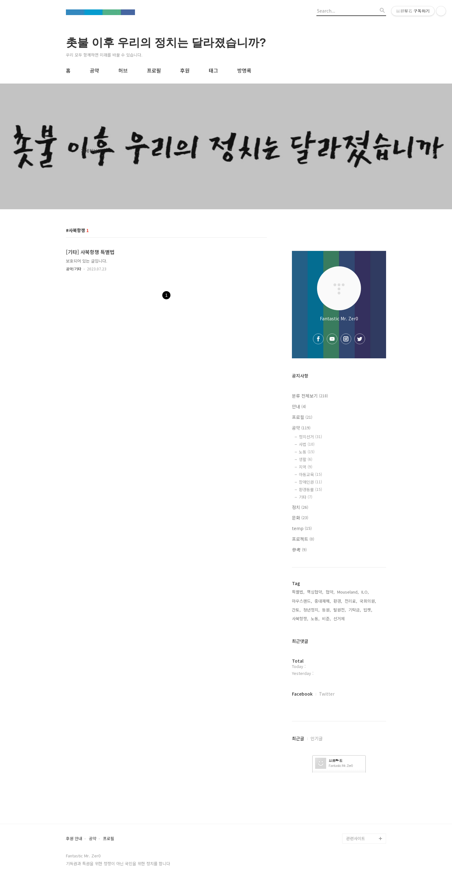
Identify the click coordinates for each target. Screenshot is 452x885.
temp (302, 528)
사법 (307, 444)
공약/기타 (73, 268)
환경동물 (310, 489)
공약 (94, 70)
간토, (296, 610)
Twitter (327, 694)
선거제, (339, 619)
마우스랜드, (302, 601)
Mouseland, (348, 592)
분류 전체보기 (310, 396)
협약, (330, 592)
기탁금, (354, 610)
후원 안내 (74, 838)
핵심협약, (315, 592)
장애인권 (310, 482)
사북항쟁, (300, 619)
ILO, (365, 592)
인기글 (316, 738)
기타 (305, 497)
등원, (326, 610)
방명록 (244, 70)
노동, (315, 619)
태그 (213, 70)
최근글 (298, 738)
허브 (123, 70)
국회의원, (368, 601)
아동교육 (310, 474)
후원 (185, 70)
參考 (299, 549)
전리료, (351, 601)
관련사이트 (355, 838)
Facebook (302, 694)
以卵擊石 (335, 760)
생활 (305, 459)
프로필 (154, 70)
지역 (305, 467)
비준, (326, 619)
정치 (300, 507)
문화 (300, 517)
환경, (337, 601)
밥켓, (367, 610)
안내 (299, 406)
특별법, (298, 592)
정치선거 (310, 437)
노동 (307, 452)
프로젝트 (303, 539)
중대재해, (323, 601)
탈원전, (339, 610)
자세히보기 (91, 151)
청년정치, (311, 610)
